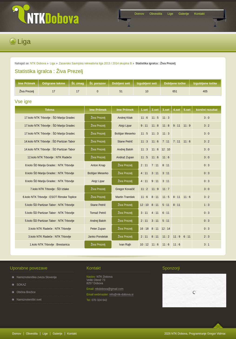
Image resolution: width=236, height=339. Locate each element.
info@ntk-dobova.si (121, 294)
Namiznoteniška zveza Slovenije (37, 277)
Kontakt (72, 333)
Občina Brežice (26, 292)
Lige (45, 333)
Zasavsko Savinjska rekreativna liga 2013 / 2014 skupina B (95, 63)
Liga (52, 63)
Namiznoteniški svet (29, 299)
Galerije (57, 333)
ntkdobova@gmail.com (109, 289)
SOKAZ (21, 284)
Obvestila (32, 333)
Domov (16, 333)
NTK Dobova (38, 63)
